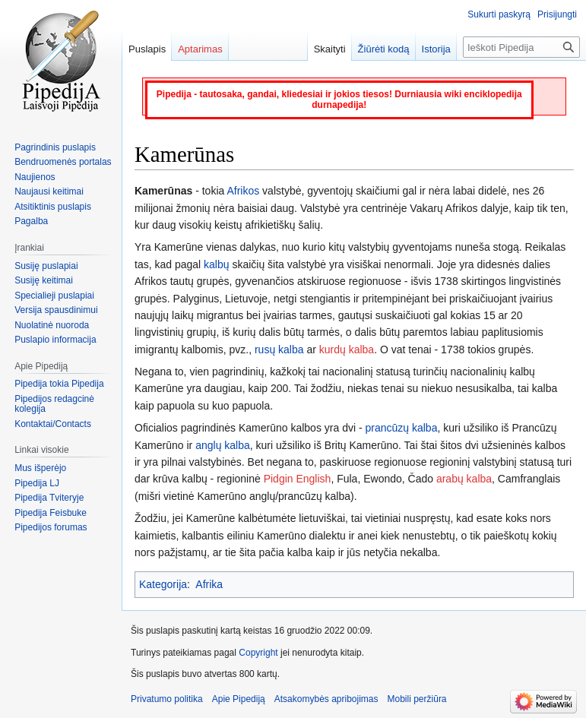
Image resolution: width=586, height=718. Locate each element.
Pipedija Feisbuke (50, 513)
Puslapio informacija (55, 339)
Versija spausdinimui (55, 310)
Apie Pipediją (238, 699)
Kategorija (163, 584)
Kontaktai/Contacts (52, 424)
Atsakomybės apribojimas (326, 699)
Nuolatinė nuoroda (51, 325)
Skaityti (330, 49)
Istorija (436, 49)
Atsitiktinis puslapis (52, 206)
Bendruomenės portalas (62, 162)
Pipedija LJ (36, 483)
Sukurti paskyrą (499, 14)
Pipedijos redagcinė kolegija (54, 404)
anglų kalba (222, 445)
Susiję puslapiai (46, 266)
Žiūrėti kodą (384, 49)
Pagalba (31, 221)
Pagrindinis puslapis (55, 147)
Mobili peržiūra (417, 699)
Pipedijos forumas (50, 527)
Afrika (209, 584)
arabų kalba (464, 479)
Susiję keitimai (43, 280)
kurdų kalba (346, 349)
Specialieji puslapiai (54, 295)
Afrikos (242, 191)
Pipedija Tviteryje (49, 497)
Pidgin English (297, 479)
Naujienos (34, 177)
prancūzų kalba (401, 428)
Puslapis (147, 49)
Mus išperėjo (40, 468)
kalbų (216, 264)
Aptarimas (200, 49)
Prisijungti (557, 14)
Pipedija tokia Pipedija (58, 383)
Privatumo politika (167, 699)
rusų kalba (279, 349)
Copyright (258, 652)
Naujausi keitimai (49, 191)
